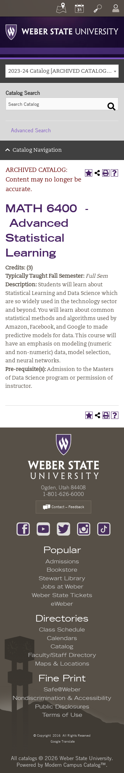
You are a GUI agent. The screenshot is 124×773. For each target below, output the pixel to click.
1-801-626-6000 (63, 494)
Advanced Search (31, 130)
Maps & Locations (62, 664)
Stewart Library (62, 578)
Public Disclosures (62, 707)
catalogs (28, 758)
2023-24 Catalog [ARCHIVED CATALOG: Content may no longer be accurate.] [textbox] (63, 71)
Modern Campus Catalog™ (75, 764)
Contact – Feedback (63, 507)
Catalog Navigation (37, 150)
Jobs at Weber (62, 587)
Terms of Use (62, 715)
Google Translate (62, 741)
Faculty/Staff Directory (62, 655)
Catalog (62, 646)
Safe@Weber (62, 689)
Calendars (62, 638)
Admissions (62, 561)
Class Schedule (62, 629)
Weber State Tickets (62, 595)
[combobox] (62, 71)
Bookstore (62, 570)
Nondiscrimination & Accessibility (62, 698)
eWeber (62, 604)
